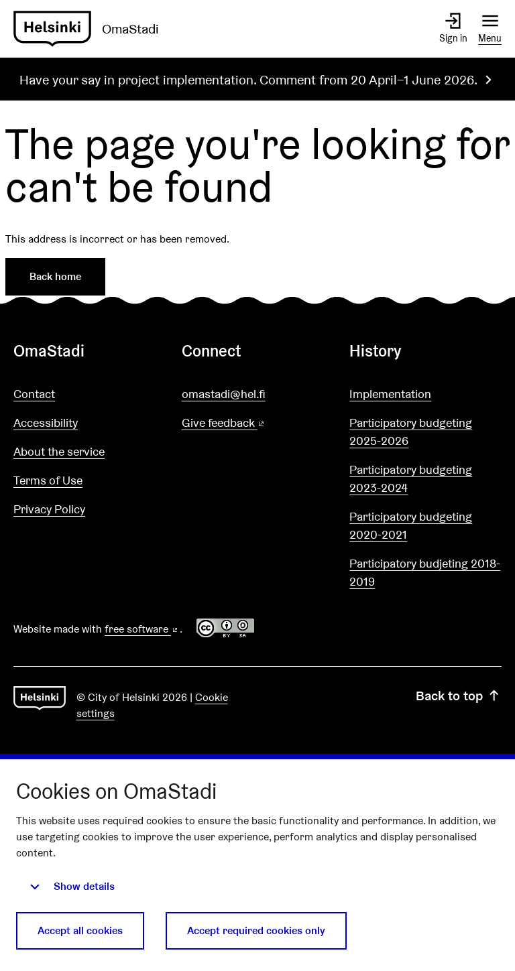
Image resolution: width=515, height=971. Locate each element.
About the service (59, 451)
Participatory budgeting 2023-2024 (410, 478)
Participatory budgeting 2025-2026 (410, 431)
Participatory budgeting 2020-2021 (410, 525)
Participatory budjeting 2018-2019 (424, 572)
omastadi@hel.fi (224, 393)
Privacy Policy (49, 509)
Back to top (459, 695)
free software (142, 629)
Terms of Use (47, 480)
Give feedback (256, 423)
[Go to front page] (91, 29)
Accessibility (45, 422)
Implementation (390, 393)
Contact (34, 393)
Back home (55, 276)
